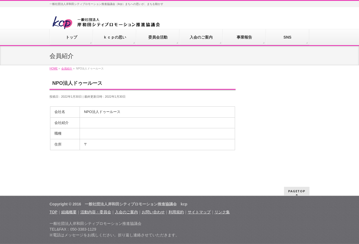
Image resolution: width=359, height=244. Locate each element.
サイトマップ (199, 212)
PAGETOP (296, 191)
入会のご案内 (126, 212)
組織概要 (69, 212)
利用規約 (176, 212)
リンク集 (222, 212)
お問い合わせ (153, 212)
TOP (53, 212)
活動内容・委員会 (95, 212)
